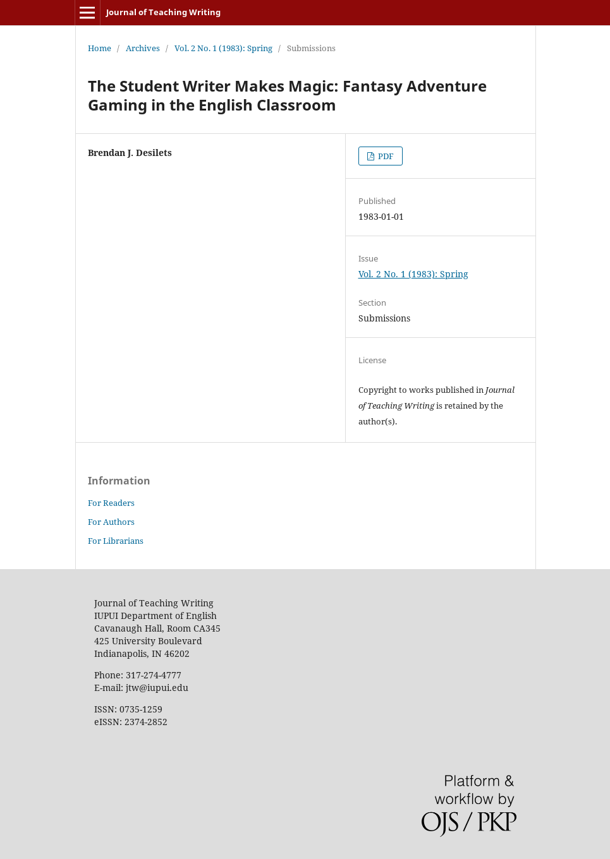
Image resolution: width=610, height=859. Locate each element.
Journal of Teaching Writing (163, 12)
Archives (143, 48)
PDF (385, 156)
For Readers (111, 502)
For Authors (111, 521)
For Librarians (115, 540)
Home (99, 48)
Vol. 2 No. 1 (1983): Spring (223, 48)
